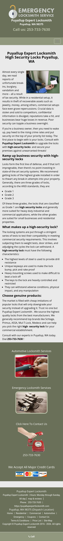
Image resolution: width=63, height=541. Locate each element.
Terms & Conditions (20, 520)
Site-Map (48, 520)
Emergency (19, 517)
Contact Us (44, 517)
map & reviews (35, 498)
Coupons (31, 517)
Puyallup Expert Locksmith (18, 143)
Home (10, 513)
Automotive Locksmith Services (31, 351)
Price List (36, 520)
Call (31, 536)
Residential (21, 513)
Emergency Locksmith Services (31, 388)
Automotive (49, 513)
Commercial (35, 513)
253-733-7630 (38, 29)
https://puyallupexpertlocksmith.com (31, 506)
